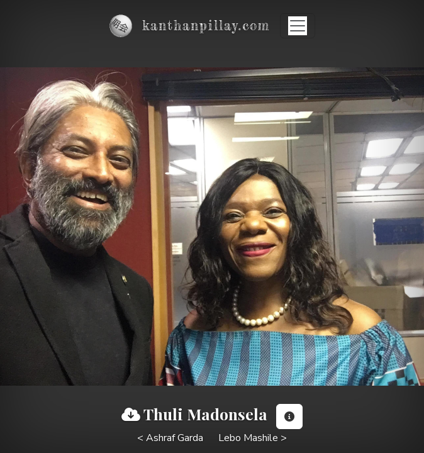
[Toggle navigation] (297, 25)
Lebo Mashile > (252, 438)
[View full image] (130, 414)
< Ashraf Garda (170, 438)
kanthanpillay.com (206, 25)
